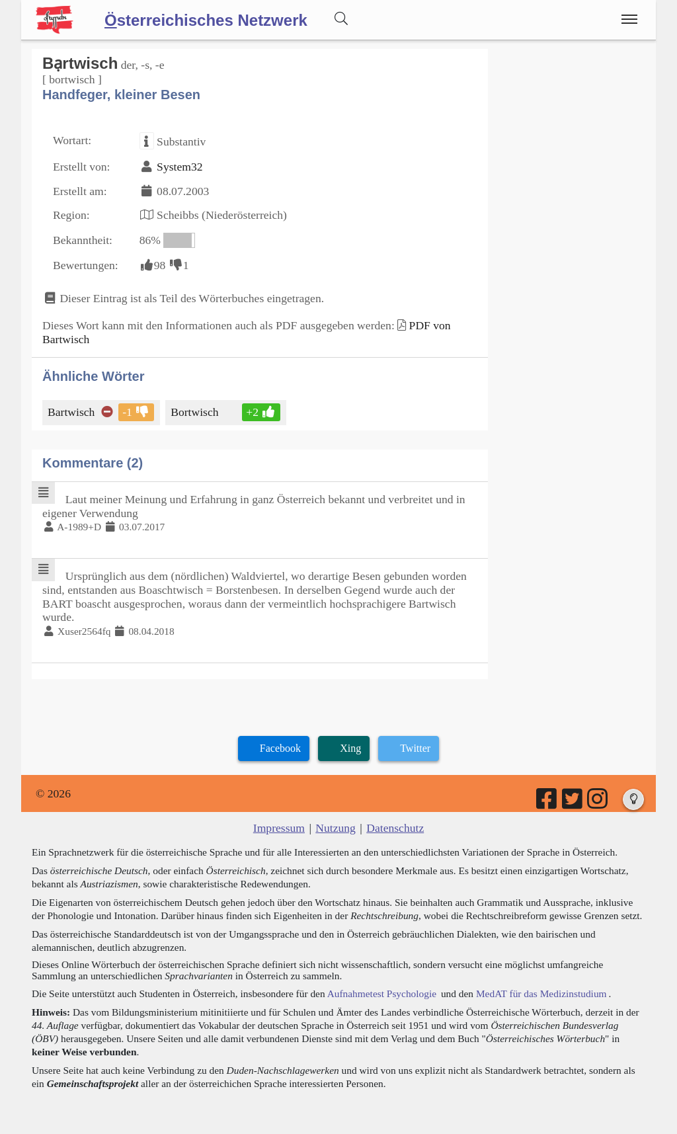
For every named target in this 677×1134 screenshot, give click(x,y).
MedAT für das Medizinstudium (541, 993)
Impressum (279, 827)
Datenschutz (395, 827)
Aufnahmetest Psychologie (381, 993)
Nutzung (335, 827)
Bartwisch (72, 412)
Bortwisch (195, 412)
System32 (179, 166)
